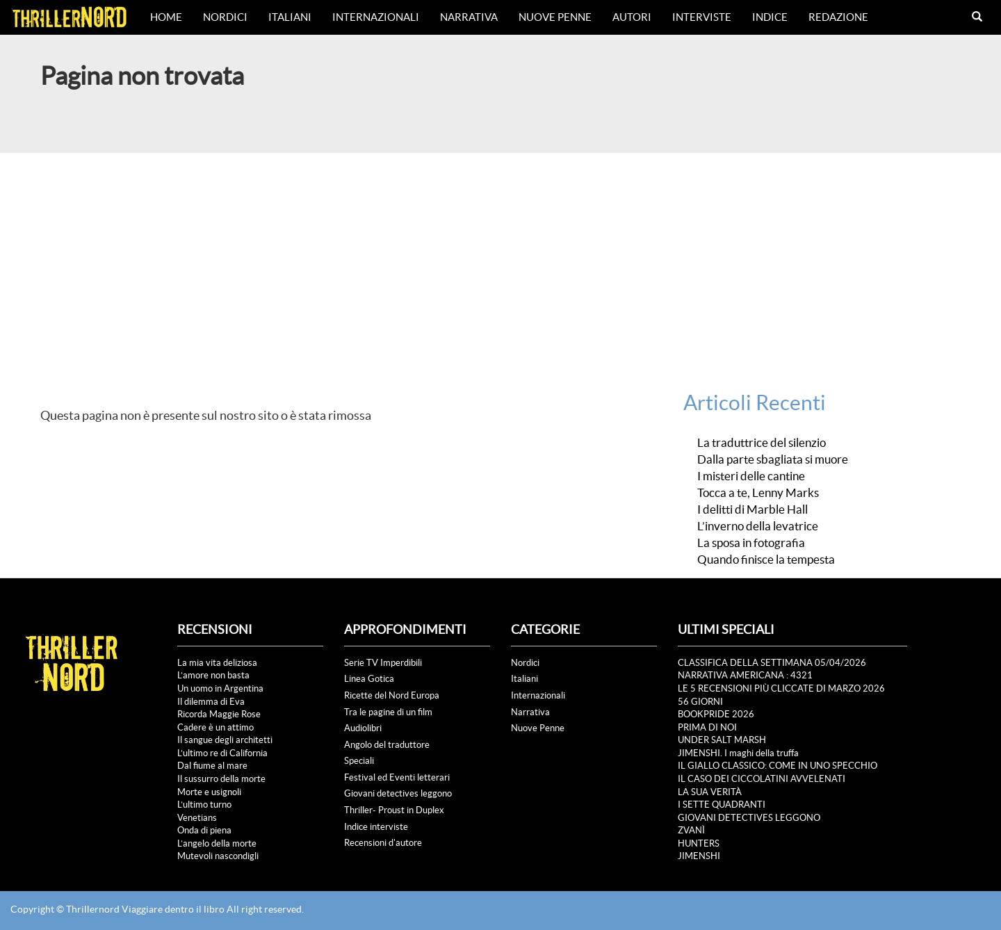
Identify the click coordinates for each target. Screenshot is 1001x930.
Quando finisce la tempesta (766, 559)
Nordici (225, 17)
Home (166, 17)
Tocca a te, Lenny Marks (758, 493)
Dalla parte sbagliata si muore (772, 459)
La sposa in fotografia (751, 543)
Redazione (838, 17)
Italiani (289, 17)
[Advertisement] (500, 257)
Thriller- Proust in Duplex (394, 810)
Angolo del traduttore (387, 745)
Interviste (701, 17)
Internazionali (375, 17)
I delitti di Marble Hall (752, 509)
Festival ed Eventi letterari (397, 777)
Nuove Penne (555, 17)
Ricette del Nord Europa (391, 695)
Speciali (359, 761)
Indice (770, 17)
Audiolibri (363, 728)
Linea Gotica (369, 679)
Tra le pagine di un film (388, 712)
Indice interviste (376, 827)
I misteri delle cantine (751, 476)
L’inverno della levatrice (757, 526)
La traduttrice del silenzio (761, 443)
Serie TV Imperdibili (383, 663)
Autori (631, 17)
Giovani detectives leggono (398, 793)
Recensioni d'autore (383, 843)
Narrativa (469, 17)
